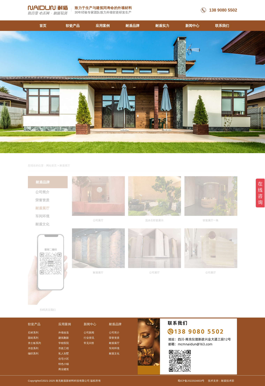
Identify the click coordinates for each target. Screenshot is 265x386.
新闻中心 (192, 26)
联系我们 (222, 26)
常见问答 (89, 342)
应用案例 (103, 26)
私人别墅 (63, 353)
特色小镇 (63, 363)
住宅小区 (63, 358)
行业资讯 (89, 337)
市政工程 (63, 348)
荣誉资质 (114, 337)
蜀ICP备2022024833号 (191, 380)
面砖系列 (33, 337)
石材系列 (33, 332)
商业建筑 (63, 369)
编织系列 (33, 353)
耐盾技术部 (227, 380)
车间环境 (114, 348)
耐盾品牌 (132, 26)
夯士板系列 (34, 342)
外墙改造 (63, 332)
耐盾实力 (162, 26)
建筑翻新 (63, 337)
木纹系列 (33, 348)
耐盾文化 (114, 353)
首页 (42, 26)
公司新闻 (89, 332)
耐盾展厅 (114, 342)
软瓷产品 (73, 26)
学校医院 (63, 342)
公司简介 (114, 332)
